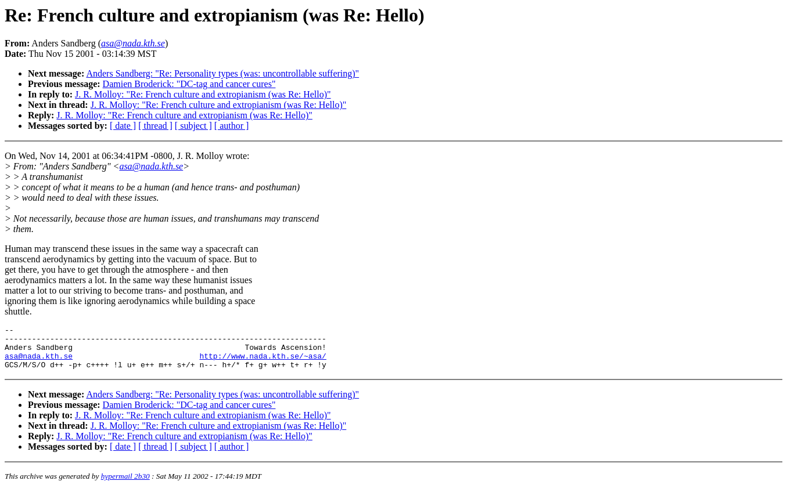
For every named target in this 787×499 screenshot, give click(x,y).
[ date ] (123, 126)
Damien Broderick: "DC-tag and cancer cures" (189, 84)
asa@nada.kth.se (151, 166)
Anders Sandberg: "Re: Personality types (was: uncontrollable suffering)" (222, 73)
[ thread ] (155, 126)
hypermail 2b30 (125, 484)
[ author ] (231, 126)
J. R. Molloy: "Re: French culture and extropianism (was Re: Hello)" (203, 94)
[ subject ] (193, 126)
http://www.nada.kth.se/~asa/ (262, 362)
